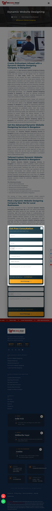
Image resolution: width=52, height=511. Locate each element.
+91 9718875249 (28, 277)
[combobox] (12, 249)
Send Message (25, 281)
